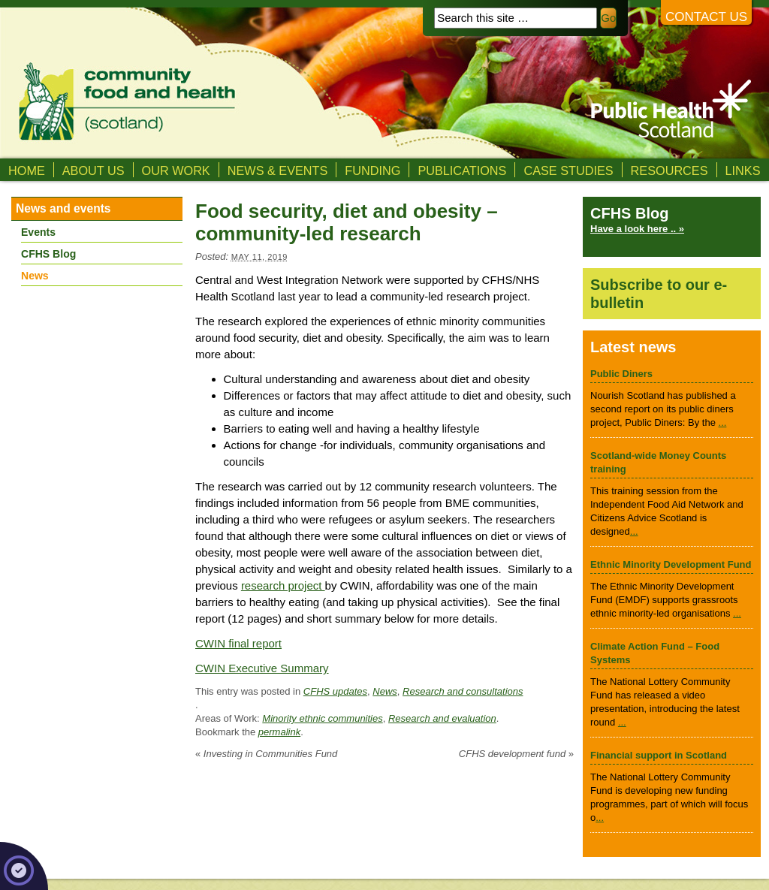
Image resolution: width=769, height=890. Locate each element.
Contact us (706, 17)
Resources (669, 170)
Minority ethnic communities (322, 718)
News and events (63, 208)
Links (743, 170)
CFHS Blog (48, 254)
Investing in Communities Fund (266, 753)
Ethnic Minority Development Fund (671, 564)
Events (38, 232)
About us (93, 170)
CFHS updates (335, 691)
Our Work (176, 170)
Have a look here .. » (637, 228)
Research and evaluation (442, 718)
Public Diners (621, 373)
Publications (462, 170)
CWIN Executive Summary (262, 668)
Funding (372, 170)
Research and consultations (463, 691)
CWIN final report (238, 643)
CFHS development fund (516, 753)
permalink (279, 732)
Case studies (568, 170)
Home (26, 170)
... (723, 422)
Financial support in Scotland (658, 755)
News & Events (278, 170)
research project (283, 585)
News (384, 691)
